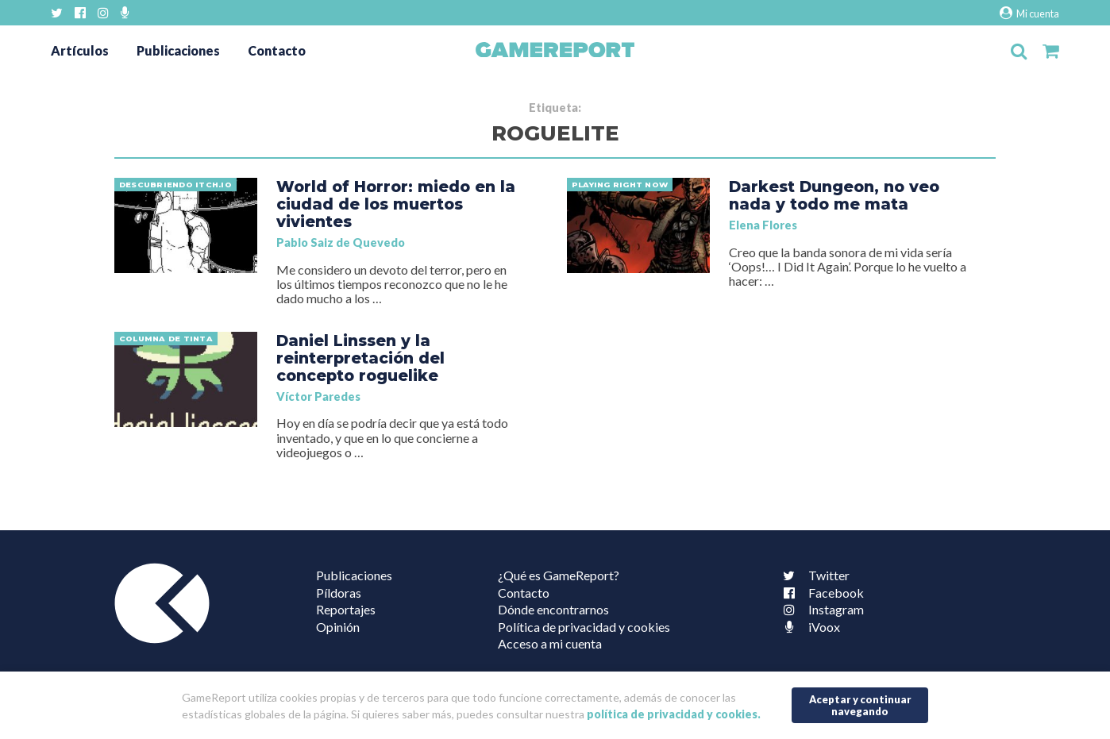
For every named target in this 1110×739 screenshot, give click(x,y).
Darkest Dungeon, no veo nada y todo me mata (834, 195)
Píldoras (338, 592)
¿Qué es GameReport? (558, 575)
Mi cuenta (1029, 13)
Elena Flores (763, 225)
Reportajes (346, 609)
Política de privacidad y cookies (584, 626)
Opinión (338, 626)
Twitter (813, 575)
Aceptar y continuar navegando (860, 705)
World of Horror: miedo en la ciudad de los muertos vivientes (395, 204)
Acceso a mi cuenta (550, 643)
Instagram (820, 609)
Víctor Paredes (318, 396)
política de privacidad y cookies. (674, 714)
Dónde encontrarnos (553, 609)
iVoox (808, 626)
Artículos (80, 50)
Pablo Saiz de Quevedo (340, 242)
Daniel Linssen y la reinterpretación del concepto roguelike (360, 358)
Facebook (820, 592)
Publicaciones (178, 50)
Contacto (277, 50)
